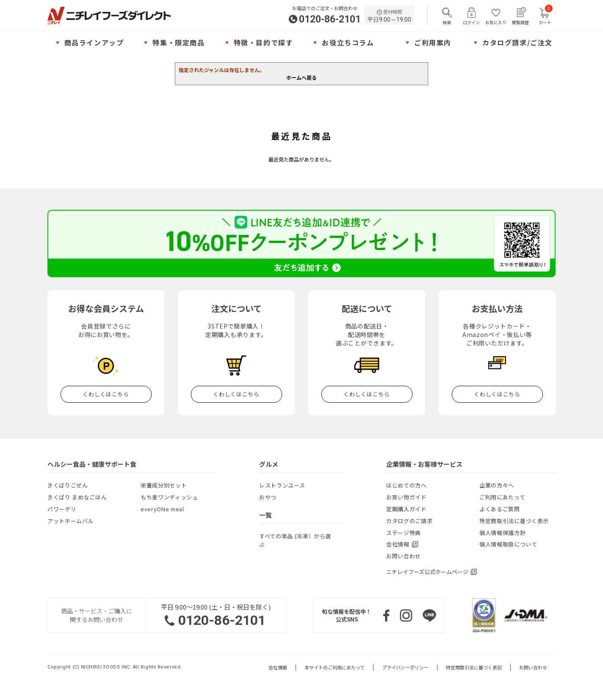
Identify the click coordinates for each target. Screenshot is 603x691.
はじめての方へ (406, 485)
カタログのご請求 (409, 521)
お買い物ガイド (406, 497)
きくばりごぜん (67, 485)
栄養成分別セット (164, 485)
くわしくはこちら (106, 394)
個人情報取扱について (508, 544)
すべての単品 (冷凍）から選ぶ (295, 540)
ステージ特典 (403, 533)
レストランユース (282, 485)
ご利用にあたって (502, 497)
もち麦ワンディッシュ (169, 497)
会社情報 (277, 667)
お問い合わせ (403, 556)
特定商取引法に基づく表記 (474, 667)
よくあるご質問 (499, 509)
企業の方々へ (496, 485)
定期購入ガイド (406, 509)
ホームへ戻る (301, 77)
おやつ (268, 497)
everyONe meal (162, 509)
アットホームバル (70, 521)
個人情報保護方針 (502, 533)
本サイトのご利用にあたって (334, 667)
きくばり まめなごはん (77, 497)
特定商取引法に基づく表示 (514, 521)
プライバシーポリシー (405, 667)
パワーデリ (61, 509)
